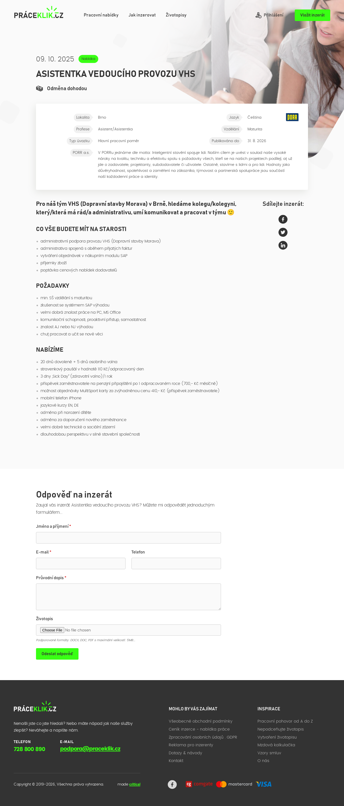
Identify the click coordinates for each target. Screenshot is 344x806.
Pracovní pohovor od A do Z (285, 721)
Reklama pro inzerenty (191, 745)
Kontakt (176, 761)
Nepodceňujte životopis (281, 729)
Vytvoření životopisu (277, 737)
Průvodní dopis (51, 578)
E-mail (43, 552)
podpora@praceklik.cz (90, 749)
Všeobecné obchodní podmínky (200, 721)
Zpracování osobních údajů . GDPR (203, 737)
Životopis (44, 619)
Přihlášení (269, 15)
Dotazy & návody (185, 753)
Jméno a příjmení (53, 527)
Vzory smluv (269, 753)
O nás (263, 761)
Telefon (138, 552)
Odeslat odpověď (57, 654)
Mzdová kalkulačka (276, 745)
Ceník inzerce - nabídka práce (199, 729)
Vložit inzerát (312, 15)
